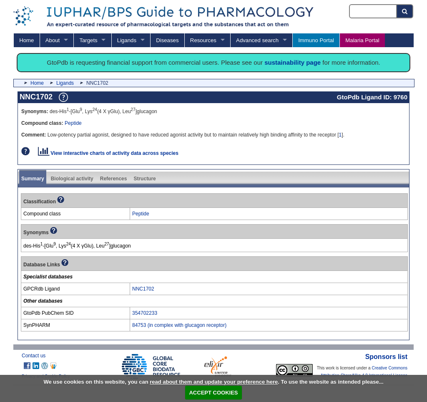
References (113, 179)
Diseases (167, 40)
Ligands (126, 40)
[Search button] (405, 11)
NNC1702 (143, 289)
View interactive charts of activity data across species (108, 153)
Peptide (73, 123)
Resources (203, 40)
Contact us (33, 356)
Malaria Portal (362, 40)
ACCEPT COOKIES (213, 392)
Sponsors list (386, 356)
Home (26, 40)
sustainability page (292, 62)
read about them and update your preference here (214, 382)
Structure (144, 179)
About (52, 40)
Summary (32, 179)
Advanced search (257, 40)
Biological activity (72, 179)
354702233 (144, 313)
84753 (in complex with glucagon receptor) (179, 325)
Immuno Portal (316, 40)
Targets (88, 40)
